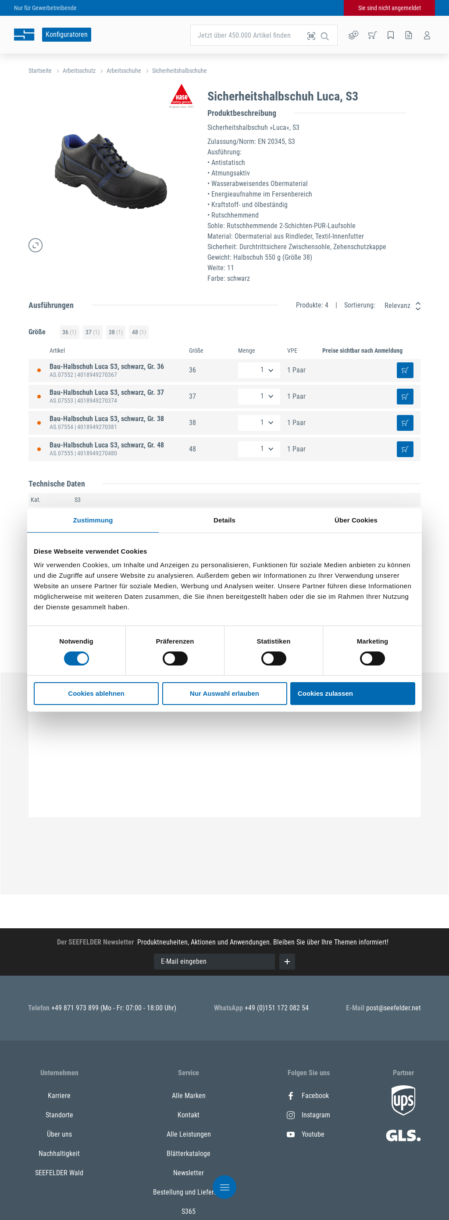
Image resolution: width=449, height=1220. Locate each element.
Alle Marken (189, 1095)
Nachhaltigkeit (59, 1153)
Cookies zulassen (325, 693)
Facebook (308, 1095)
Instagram (308, 1115)
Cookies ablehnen (96, 693)
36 (69, 332)
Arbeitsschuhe (124, 70)
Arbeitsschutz (79, 70)
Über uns (59, 1134)
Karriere (59, 1095)
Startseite (40, 70)
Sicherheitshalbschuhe (179, 70)
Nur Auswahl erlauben (224, 693)
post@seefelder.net (393, 1008)
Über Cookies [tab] (356, 520)
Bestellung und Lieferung (188, 1192)
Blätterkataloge (188, 1153)
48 (139, 332)
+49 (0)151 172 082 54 (277, 1008)
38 (116, 332)
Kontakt (189, 1115)
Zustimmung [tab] (93, 520)
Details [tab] (224, 520)
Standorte (59, 1115)
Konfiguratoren (67, 34)
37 (93, 332)
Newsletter (188, 1173)
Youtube (305, 1134)
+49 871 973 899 (75, 1008)
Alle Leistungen (189, 1134)
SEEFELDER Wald (59, 1173)
